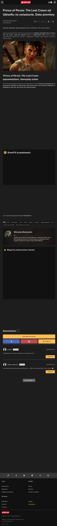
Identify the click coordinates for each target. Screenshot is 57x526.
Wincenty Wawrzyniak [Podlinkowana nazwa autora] (23, 232)
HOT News (5, 501)
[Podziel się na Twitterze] (53, 21)
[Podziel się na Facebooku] (48, 21)
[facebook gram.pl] (16, 475)
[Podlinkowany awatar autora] (8, 234)
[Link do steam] (14, 235)
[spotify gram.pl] (32, 475)
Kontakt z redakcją (33, 492)
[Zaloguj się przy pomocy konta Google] (29, 341)
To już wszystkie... (29, 380)
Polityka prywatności (7, 492)
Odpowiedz (50, 356)
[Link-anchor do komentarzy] (35, 21)
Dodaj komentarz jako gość (29, 336)
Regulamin (5, 489)
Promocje (4, 507)
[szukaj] (2, 2)
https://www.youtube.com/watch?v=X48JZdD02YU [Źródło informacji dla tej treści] (19, 215)
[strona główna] (26, 2)
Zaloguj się (48, 341)
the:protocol (31, 504)
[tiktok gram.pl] (8, 475)
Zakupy (30, 501)
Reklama (30, 489)
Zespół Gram (5, 486)
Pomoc (30, 486)
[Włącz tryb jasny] (50, 2)
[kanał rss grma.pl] (48, 475)
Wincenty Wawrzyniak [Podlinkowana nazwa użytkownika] (10, 21)
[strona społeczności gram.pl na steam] (40, 475)
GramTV (4, 504)
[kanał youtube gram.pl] (24, 475)
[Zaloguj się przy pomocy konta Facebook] (11, 341)
